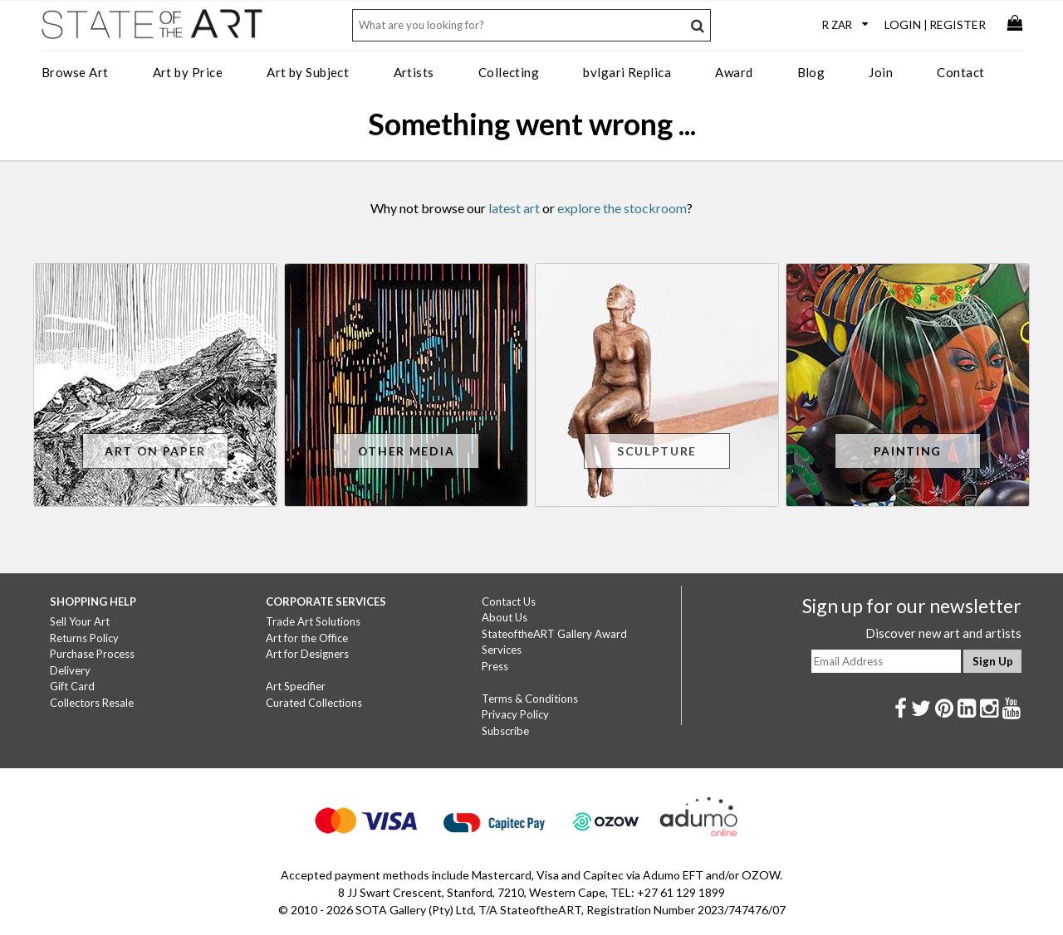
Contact (960, 72)
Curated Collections (314, 702)
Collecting (509, 72)
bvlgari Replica (627, 72)
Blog (811, 72)
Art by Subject (308, 72)
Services (502, 649)
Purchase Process (92, 653)
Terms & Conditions (530, 698)
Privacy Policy (515, 714)
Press (495, 666)
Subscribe (505, 731)
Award (733, 72)
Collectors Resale (92, 702)
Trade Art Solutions (313, 621)
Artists (414, 72)
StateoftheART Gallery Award (554, 633)
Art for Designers (307, 653)
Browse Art (75, 72)
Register (957, 24)
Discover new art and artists (943, 633)
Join (881, 72)
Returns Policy (84, 638)
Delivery (70, 670)
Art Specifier (296, 686)
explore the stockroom (622, 208)
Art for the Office (307, 638)
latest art (514, 208)
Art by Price (188, 72)
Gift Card (72, 686)
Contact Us (509, 601)
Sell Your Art (80, 621)
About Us (504, 617)
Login (902, 24)
